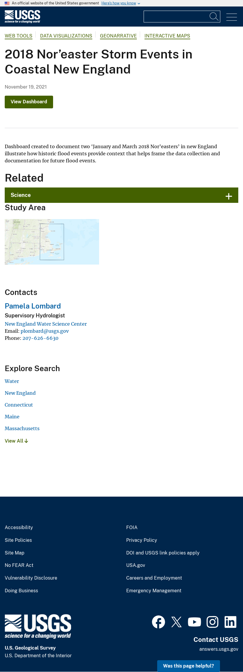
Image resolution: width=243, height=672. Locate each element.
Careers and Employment (154, 578)
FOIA (131, 527)
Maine (12, 417)
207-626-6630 (40, 338)
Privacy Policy (141, 540)
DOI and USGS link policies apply (163, 553)
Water (12, 381)
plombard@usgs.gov (45, 331)
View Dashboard (29, 102)
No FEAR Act (19, 565)
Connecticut (19, 405)
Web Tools (18, 36)
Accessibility (19, 527)
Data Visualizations (66, 36)
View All (16, 441)
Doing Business (21, 590)
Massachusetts (22, 428)
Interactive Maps (167, 36)
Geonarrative (118, 36)
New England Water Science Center (46, 324)
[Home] (22, 22)
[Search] (214, 16)
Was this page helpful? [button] (188, 666)
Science (21, 195)
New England (20, 393)
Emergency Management (153, 590)
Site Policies (18, 540)
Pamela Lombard (33, 306)
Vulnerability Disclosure (31, 578)
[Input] (182, 16)
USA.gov (135, 565)
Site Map (14, 553)
